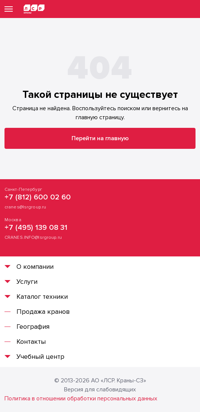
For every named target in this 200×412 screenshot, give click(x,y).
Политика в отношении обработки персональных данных (80, 398)
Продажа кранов (43, 311)
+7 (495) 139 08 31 (36, 227)
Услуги (26, 281)
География (32, 326)
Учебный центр (40, 356)
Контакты (31, 341)
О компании (35, 266)
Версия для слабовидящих (100, 389)
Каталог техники (42, 296)
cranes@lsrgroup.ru (25, 207)
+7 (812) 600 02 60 (37, 197)
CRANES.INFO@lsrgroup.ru (33, 237)
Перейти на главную (100, 138)
